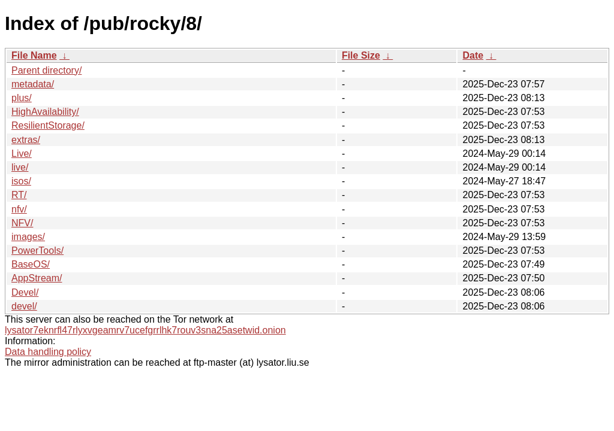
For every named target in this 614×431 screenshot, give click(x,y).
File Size (361, 55)
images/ (28, 237)
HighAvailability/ (45, 112)
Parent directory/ (46, 70)
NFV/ (22, 223)
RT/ (18, 195)
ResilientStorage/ (48, 125)
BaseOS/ (30, 264)
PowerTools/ (37, 250)
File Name (34, 55)
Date (472, 55)
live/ (19, 167)
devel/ (24, 306)
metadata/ (32, 84)
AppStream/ (36, 278)
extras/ (25, 140)
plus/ (21, 98)
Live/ (21, 153)
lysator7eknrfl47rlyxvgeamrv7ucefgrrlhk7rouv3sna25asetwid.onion (145, 330)
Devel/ (24, 292)
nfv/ (19, 209)
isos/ (21, 181)
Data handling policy (48, 352)
